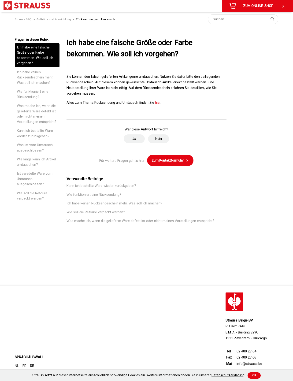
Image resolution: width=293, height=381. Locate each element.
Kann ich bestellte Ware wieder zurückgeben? (35, 133)
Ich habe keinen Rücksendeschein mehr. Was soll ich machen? (35, 77)
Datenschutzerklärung (228, 375)
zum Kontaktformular (170, 160)
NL (17, 366)
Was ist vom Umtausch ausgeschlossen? (35, 147)
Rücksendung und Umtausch (95, 19)
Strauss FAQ (23, 19)
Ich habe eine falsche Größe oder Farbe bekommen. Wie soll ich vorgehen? (35, 55)
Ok (254, 375)
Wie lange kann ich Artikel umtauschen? (36, 162)
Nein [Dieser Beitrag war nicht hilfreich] (158, 139)
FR (24, 366)
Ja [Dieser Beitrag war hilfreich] (134, 139)
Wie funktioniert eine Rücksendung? (32, 94)
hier (157, 102)
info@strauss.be (249, 364)
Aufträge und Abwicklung (53, 19)
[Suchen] (243, 19)
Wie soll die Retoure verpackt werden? (32, 196)
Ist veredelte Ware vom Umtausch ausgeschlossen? (34, 178)
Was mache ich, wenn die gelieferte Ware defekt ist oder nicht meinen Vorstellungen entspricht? (36, 114)
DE (32, 366)
